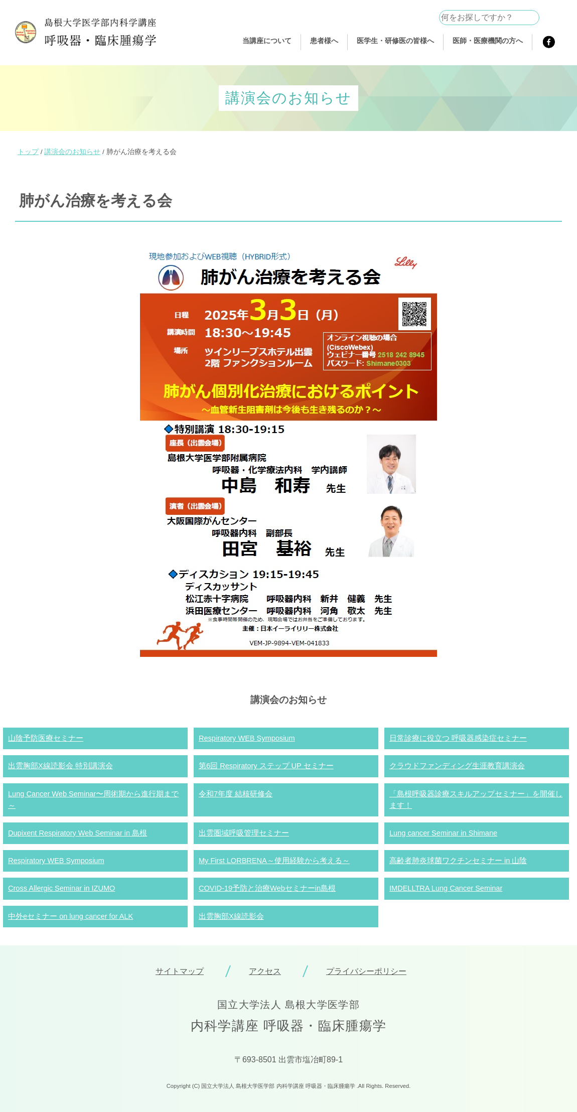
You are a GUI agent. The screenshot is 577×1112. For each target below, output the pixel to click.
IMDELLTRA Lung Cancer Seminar (445, 888)
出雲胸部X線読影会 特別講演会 (60, 766)
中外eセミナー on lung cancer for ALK (70, 916)
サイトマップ (180, 971)
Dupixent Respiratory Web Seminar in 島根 (77, 833)
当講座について (267, 41)
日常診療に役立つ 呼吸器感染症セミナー (458, 738)
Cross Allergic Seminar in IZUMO (61, 888)
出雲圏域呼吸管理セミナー (244, 833)
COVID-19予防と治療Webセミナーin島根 (267, 888)
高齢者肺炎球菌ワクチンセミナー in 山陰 (458, 861)
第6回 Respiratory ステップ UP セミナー (266, 766)
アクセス (265, 971)
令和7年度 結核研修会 (235, 794)
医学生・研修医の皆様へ (395, 41)
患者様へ (324, 41)
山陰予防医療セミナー (45, 738)
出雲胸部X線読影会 (231, 916)
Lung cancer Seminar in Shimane (443, 833)
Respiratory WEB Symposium (247, 738)
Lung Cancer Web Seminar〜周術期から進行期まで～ (93, 799)
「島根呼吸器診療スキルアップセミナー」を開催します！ (475, 799)
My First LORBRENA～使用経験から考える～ (274, 861)
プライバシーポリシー (366, 971)
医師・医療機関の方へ (488, 41)
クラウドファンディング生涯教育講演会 (457, 766)
